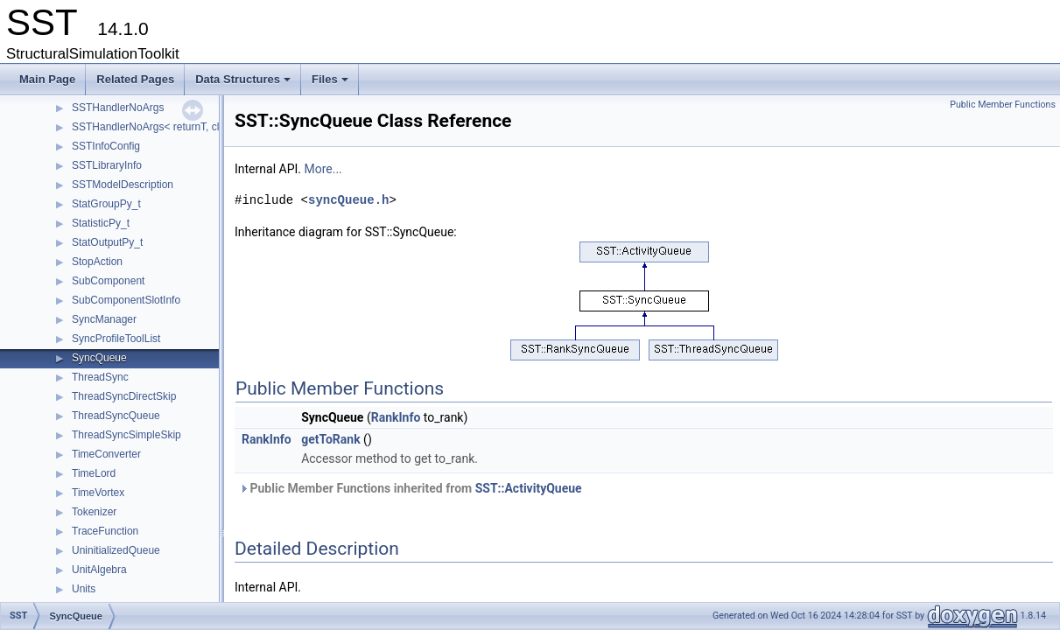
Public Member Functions (1003, 104)
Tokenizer (94, 512)
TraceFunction (105, 531)
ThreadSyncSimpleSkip (126, 435)
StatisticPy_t (101, 223)
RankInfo (396, 417)
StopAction (97, 262)
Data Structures (244, 84)
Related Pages (135, 79)
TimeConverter (106, 454)
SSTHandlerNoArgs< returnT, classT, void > (173, 127)
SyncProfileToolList (116, 338)
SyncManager (104, 319)
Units (83, 589)
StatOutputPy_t (107, 242)
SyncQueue (99, 358)
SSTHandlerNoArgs (118, 108)
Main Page (47, 79)
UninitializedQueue (116, 550)
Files (331, 84)
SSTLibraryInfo (107, 165)
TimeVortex (98, 492)
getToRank (330, 439)
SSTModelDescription (122, 184)
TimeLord (94, 473)
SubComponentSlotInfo (126, 300)
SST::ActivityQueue (528, 488)
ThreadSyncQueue (116, 416)
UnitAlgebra (99, 570)
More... (322, 169)
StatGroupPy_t (106, 204)
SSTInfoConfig (106, 146)
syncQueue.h (348, 200)
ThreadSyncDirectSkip (124, 396)
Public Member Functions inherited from (410, 488)
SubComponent (108, 281)
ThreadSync (100, 377)
